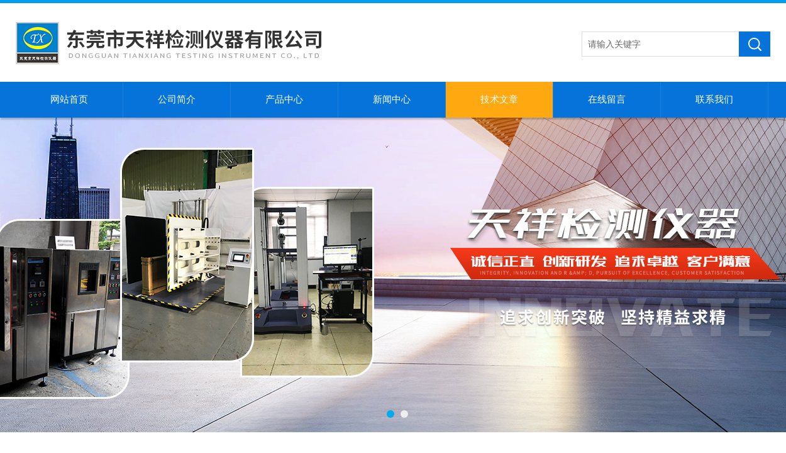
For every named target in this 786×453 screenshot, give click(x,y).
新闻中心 (392, 99)
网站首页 (69, 99)
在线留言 (607, 99)
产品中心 (284, 99)
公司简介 (177, 99)
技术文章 (499, 99)
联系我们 (714, 99)
